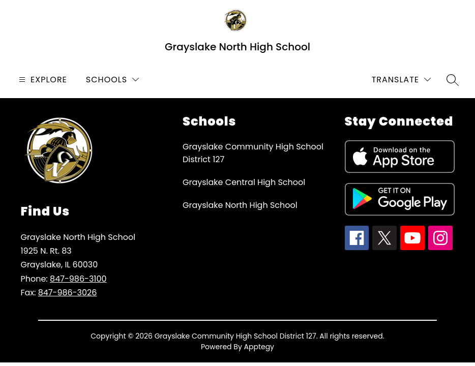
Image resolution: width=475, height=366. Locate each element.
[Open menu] (41, 79)
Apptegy (259, 347)
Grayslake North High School (240, 205)
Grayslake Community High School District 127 (253, 153)
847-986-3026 (67, 292)
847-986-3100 (78, 279)
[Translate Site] (401, 79)
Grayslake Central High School (244, 182)
